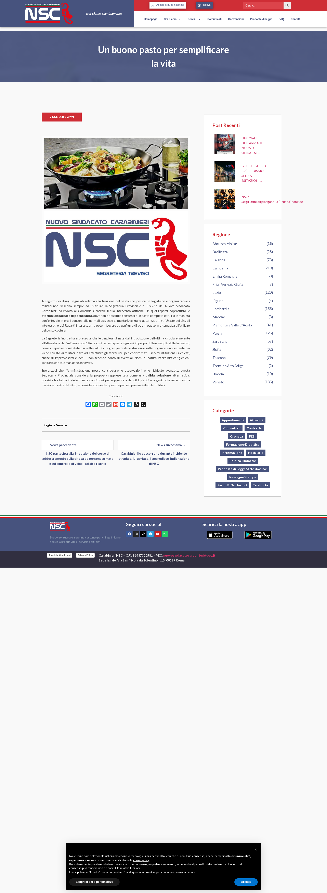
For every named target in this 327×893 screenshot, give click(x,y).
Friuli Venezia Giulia (227, 284)
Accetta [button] (246, 881)
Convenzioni (236, 19)
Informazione (232, 452)
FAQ (281, 19)
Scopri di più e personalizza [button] (94, 881)
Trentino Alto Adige (228, 365)
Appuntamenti (233, 420)
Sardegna (219, 341)
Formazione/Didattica (242, 444)
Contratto (254, 428)
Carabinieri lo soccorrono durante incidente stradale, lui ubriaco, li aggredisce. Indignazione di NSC (154, 458)
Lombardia (220, 308)
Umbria (218, 374)
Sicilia (216, 349)
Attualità (256, 420)
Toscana (219, 357)
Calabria (218, 260)
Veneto (218, 382)
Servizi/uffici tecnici (232, 485)
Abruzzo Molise (224, 243)
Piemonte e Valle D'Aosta (232, 325)
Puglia (217, 333)
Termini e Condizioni (59, 555)
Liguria (217, 300)
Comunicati (214, 19)
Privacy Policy (85, 555)
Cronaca (236, 436)
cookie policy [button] (141, 860)
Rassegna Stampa (242, 477)
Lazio (216, 292)
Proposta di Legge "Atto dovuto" (242, 469)
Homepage (150, 19)
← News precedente (61, 445)
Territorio (260, 485)
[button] (255, 849)
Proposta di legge (261, 19)
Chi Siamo (172, 19)
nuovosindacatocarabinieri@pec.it (189, 555)
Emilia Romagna (224, 276)
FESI (252, 436)
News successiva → (171, 445)
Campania (220, 268)
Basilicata (220, 252)
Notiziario (255, 452)
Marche (218, 317)
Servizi (194, 19)
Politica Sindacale (243, 461)
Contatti (296, 19)
